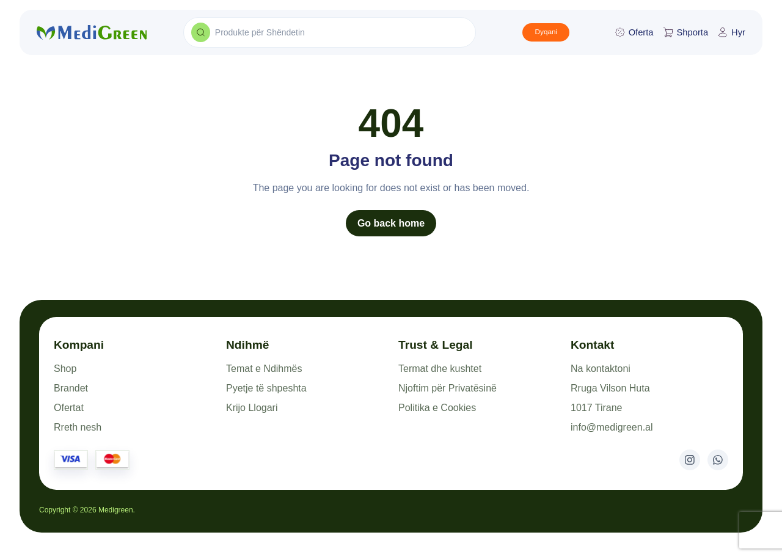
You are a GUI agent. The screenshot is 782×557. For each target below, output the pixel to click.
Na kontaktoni (600, 368)
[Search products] (200, 32)
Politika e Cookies (437, 407)
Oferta (634, 32)
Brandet (71, 388)
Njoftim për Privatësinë (447, 388)
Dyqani (546, 31)
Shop (65, 368)
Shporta (686, 32)
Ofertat (69, 407)
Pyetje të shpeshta (266, 388)
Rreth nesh (77, 427)
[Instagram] (689, 460)
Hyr (731, 32)
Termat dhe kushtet (439, 368)
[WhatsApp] (717, 460)
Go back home (391, 223)
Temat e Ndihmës (264, 368)
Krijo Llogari (251, 407)
